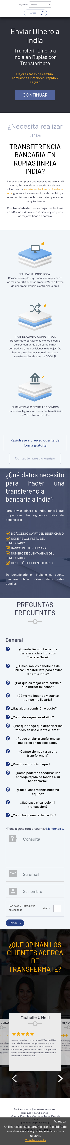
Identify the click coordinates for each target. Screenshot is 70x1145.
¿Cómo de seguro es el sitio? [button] (32, 717)
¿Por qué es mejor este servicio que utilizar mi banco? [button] (37, 685)
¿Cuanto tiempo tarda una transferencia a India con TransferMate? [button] (38, 653)
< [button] (14, 1077)
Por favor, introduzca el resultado (22, 907)
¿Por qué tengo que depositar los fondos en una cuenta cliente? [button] (38, 728)
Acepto (60, 1121)
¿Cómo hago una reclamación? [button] (33, 815)
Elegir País (23, 4)
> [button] (60, 1077)
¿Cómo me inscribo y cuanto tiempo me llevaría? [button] (38, 697)
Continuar (35, 95)
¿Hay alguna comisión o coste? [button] (34, 708)
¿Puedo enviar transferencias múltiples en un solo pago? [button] (38, 740)
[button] (35, 13)
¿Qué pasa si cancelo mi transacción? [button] (37, 804)
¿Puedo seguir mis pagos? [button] (30, 764)
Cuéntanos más (35, 1140)
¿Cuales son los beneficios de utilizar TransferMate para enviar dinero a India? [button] (38, 670)
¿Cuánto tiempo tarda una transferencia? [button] (38, 753)
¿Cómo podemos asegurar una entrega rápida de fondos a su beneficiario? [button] (37, 777)
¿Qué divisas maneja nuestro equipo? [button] (38, 792)
